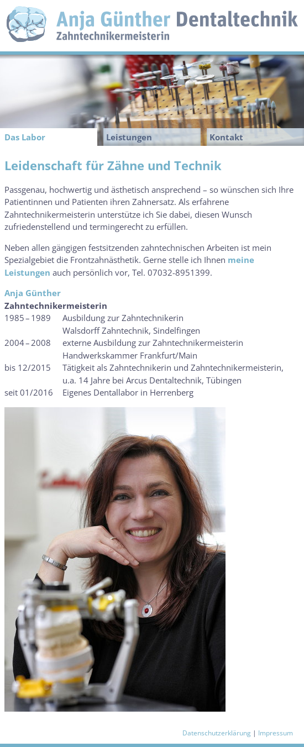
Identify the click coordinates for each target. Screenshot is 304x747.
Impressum (275, 733)
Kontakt (226, 137)
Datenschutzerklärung (216, 733)
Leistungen (129, 137)
